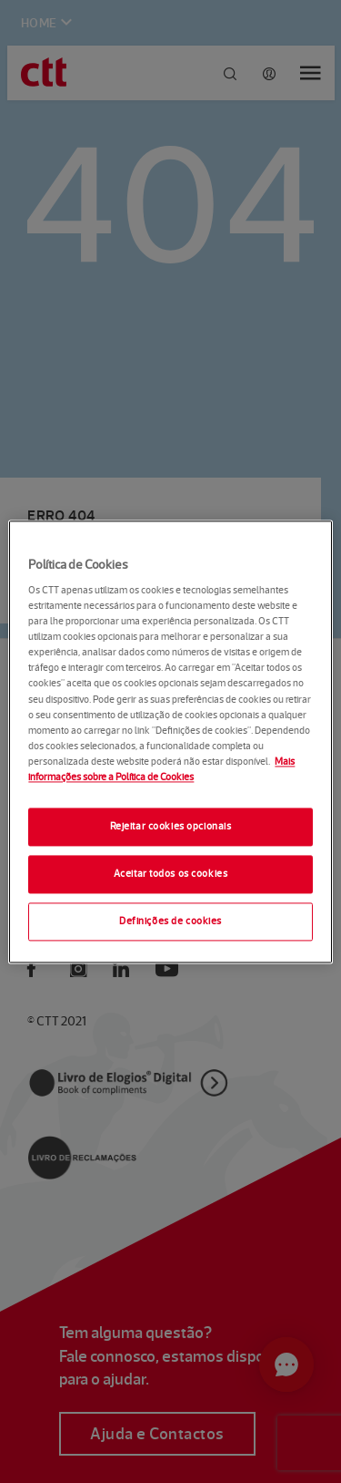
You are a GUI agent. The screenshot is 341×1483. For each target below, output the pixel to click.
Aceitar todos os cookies (171, 873)
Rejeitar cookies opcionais (171, 825)
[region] (170, 741)
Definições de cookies (170, 920)
